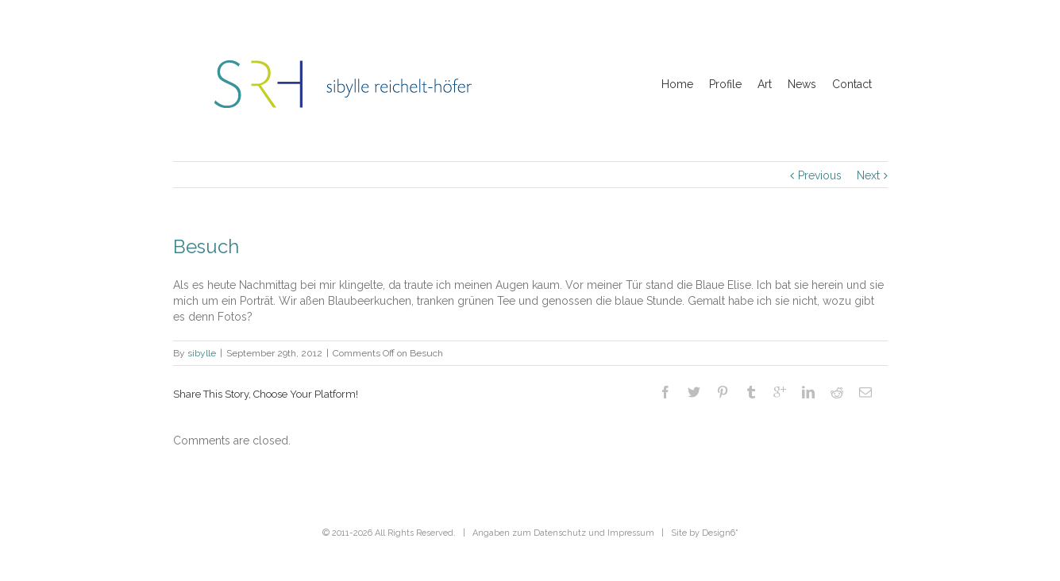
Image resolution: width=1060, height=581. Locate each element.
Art (764, 84)
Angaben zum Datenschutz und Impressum (563, 533)
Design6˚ (720, 533)
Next (868, 175)
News (802, 84)
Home (677, 84)
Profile (725, 84)
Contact (852, 84)
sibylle (201, 353)
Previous (820, 175)
